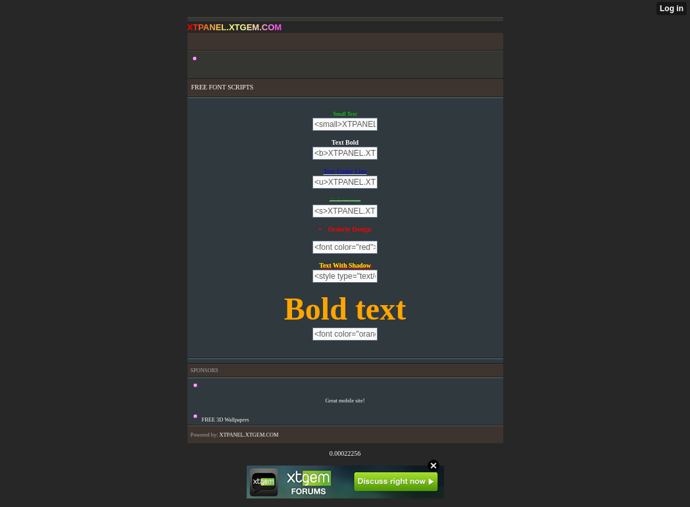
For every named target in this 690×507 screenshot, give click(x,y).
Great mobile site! (344, 401)
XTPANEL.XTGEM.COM (248, 435)
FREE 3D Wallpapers (225, 420)
